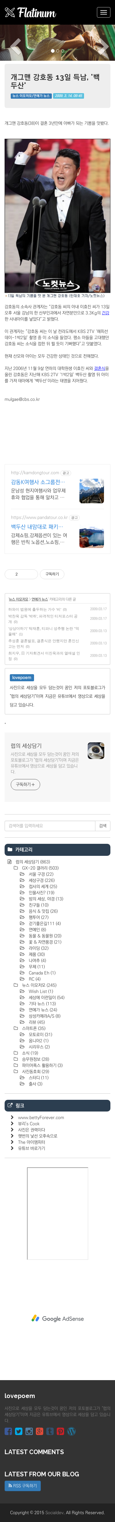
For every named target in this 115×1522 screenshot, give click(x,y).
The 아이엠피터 (31, 1142)
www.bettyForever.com (41, 1117)
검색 (102, 825)
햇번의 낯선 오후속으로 (37, 1136)
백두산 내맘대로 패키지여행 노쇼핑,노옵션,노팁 (38, 527)
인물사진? (41, 892)
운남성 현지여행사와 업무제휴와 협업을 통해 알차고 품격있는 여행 (38, 494)
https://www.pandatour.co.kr (39, 517)
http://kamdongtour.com (35, 472)
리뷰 (36, 1022)
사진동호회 (35, 1071)
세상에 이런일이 (46, 997)
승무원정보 (35, 1059)
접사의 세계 (42, 886)
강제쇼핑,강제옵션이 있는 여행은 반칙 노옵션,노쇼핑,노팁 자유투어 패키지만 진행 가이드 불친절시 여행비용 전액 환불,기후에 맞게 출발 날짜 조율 (39, 539)
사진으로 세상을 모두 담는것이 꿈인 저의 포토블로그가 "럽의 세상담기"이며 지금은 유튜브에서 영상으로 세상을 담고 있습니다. (45, 763)
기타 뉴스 (42, 1003)
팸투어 (38, 917)
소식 (29, 1053)
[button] (8, 43)
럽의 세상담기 (26, 746)
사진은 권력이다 (31, 1130)
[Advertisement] (57, 1318)
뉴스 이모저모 (18, 599)
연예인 (37, 929)
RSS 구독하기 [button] (23, 1485)
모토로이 (40, 1034)
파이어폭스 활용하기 (42, 1065)
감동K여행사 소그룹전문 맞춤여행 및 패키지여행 (38, 482)
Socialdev (54, 1512)
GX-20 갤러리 (40, 868)
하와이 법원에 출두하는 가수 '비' (34, 609)
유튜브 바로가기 (31, 1148)
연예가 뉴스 (40, 599)
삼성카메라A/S (44, 1016)
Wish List (40, 991)
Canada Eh (42, 973)
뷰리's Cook (29, 1123)
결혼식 (99, 368)
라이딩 (38, 948)
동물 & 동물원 (44, 936)
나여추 (37, 960)
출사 (35, 1084)
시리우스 (39, 1047)
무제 (36, 966)
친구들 (38, 905)
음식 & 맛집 (43, 911)
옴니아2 (38, 1040)
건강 (105, 313)
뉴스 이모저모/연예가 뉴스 (31, 96)
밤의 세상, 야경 (45, 899)
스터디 (38, 1077)
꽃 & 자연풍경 (44, 942)
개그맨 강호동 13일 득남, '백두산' (55, 80)
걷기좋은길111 (44, 923)
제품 (36, 954)
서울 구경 (40, 874)
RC (34, 979)
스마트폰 (33, 1028)
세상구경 (41, 880)
